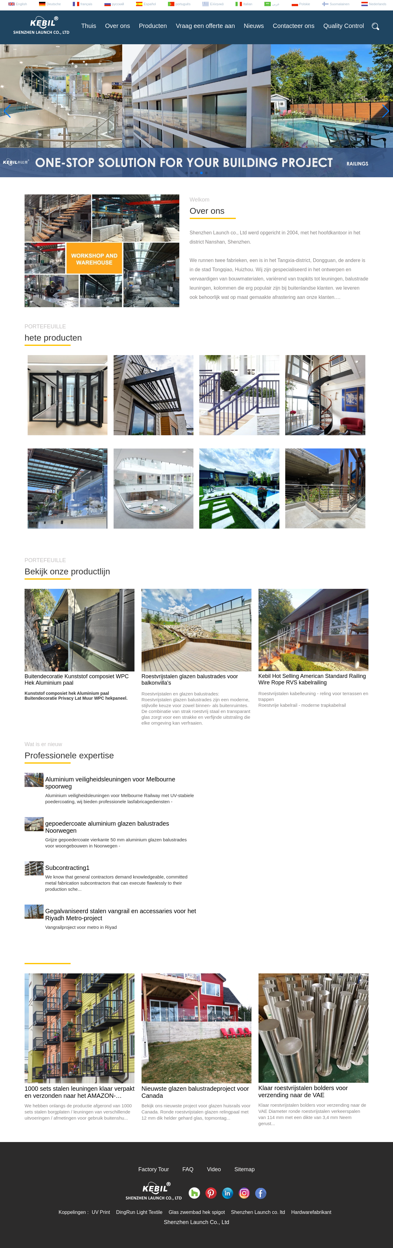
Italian (247, 4)
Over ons (117, 25)
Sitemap (245, 1169)
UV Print (101, 1212)
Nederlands (377, 4)
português (183, 4)
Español (150, 4)
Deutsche (54, 4)
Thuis (88, 25)
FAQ (187, 1169)
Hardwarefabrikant (311, 1212)
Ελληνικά (217, 4)
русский (118, 4)
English (21, 4)
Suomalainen (339, 4)
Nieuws (254, 25)
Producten (153, 25)
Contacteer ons (294, 25)
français (86, 4)
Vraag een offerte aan (205, 25)
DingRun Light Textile (139, 1212)
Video (214, 1169)
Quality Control (343, 25)
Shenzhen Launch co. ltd (258, 1212)
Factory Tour (153, 1169)
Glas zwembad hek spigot (197, 1212)
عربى (276, 4)
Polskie (304, 4)
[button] (186, 173)
